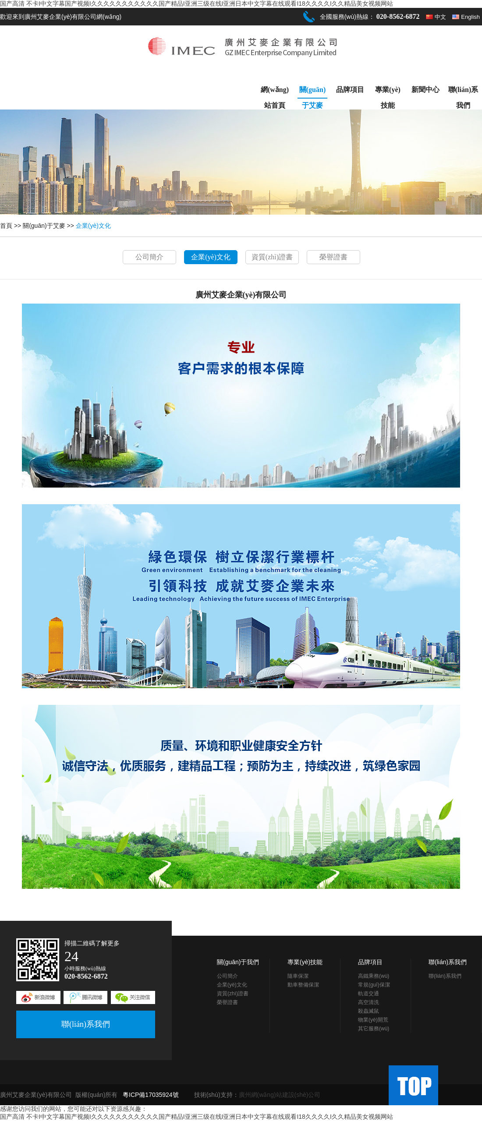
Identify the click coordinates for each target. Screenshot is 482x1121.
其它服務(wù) (373, 1029)
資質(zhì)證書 (272, 257)
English (470, 17)
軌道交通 (368, 993)
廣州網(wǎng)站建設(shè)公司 (280, 1094)
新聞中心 (425, 89)
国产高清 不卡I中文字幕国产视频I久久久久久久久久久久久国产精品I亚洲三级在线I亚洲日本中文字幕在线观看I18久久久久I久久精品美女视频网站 (196, 3)
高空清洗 (368, 1002)
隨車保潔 (297, 976)
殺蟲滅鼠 (368, 1011)
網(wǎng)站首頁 (275, 92)
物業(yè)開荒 (373, 1020)
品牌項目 (350, 89)
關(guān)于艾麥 (312, 92)
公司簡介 (149, 257)
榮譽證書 (333, 257)
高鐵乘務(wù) (373, 976)
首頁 (6, 225)
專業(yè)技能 (387, 92)
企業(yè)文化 (93, 225)
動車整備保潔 (303, 985)
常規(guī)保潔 (374, 985)
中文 (440, 17)
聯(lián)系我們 (463, 92)
